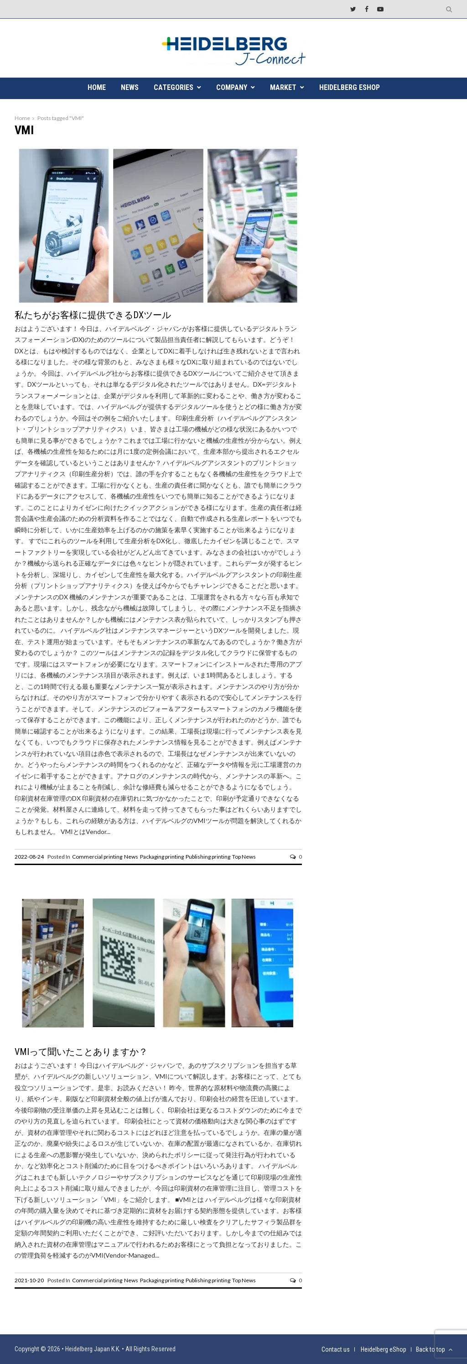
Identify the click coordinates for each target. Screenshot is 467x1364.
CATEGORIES (173, 87)
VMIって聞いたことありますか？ (81, 1051)
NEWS (130, 87)
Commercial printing (97, 856)
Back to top (434, 1349)
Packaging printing (162, 856)
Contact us (336, 1349)
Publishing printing (208, 856)
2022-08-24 (29, 856)
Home (22, 118)
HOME (97, 87)
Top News (244, 856)
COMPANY (231, 87)
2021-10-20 (29, 1280)
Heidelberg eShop (349, 87)
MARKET (283, 87)
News (131, 856)
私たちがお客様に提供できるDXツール (93, 315)
